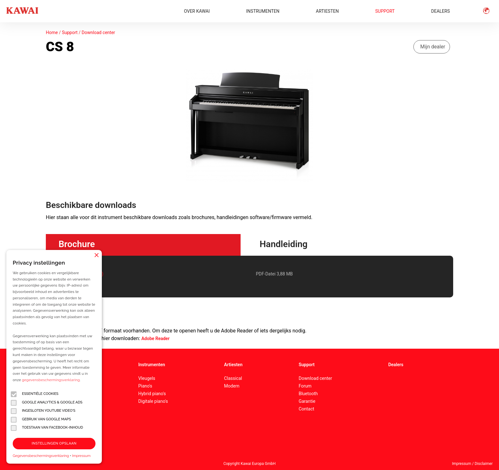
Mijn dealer (433, 47)
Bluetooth (308, 393)
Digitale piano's (153, 401)
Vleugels (146, 378)
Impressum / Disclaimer (472, 464)
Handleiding (284, 244)
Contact (306, 408)
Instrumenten (151, 364)
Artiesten (233, 364)
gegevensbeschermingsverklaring (51, 380)
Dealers (396, 364)
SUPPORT (385, 11)
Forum (305, 385)
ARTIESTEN (327, 11)
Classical (233, 378)
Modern (231, 385)
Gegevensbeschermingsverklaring (41, 455)
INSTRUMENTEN (262, 11)
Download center (98, 32)
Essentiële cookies (35, 394)
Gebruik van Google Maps (41, 419)
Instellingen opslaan (54, 443)
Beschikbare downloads (91, 205)
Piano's (145, 385)
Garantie (307, 401)
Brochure (77, 244)
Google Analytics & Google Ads (46, 402)
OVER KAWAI (197, 11)
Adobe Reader (155, 338)
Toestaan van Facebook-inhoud (47, 428)
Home (52, 32)
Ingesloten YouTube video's (43, 411)
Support (69, 32)
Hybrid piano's (152, 393)
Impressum (81, 455)
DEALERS (440, 11)
